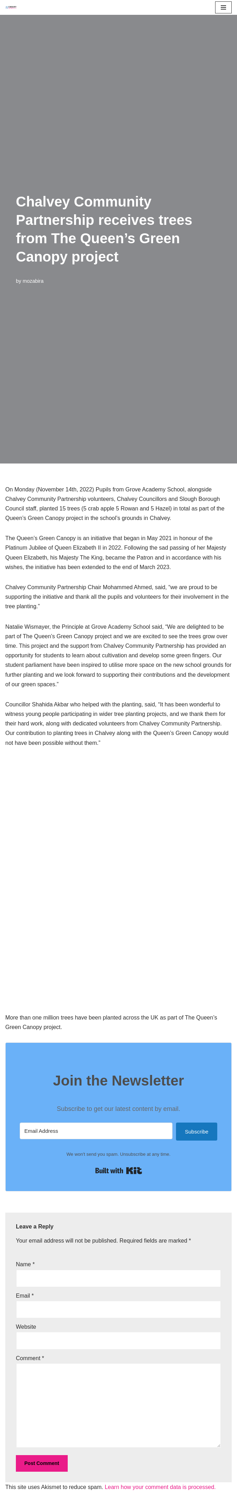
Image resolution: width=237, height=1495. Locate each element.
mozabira (33, 281)
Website (26, 1327)
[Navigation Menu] (223, 7)
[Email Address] (96, 1131)
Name (25, 1264)
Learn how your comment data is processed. (160, 1487)
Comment (30, 1358)
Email (25, 1296)
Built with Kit (118, 1170)
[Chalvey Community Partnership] (12, 7)
